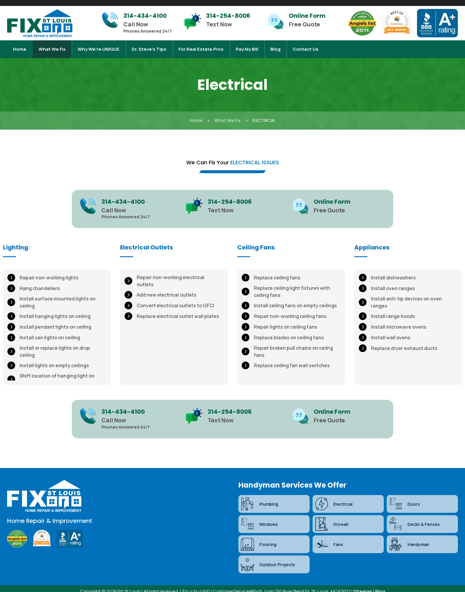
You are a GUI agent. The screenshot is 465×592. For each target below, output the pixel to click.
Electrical (333, 498)
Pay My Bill (247, 46)
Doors (404, 498)
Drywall (331, 518)
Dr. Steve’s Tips (149, 46)
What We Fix (52, 46)
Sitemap (362, 585)
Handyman (408, 538)
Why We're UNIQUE (99, 46)
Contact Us (306, 46)
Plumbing (259, 498)
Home (19, 46)
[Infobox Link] (139, 23)
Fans (328, 538)
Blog (275, 46)
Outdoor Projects (267, 558)
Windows (259, 518)
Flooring (258, 538)
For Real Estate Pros (201, 46)
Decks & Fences (414, 518)
